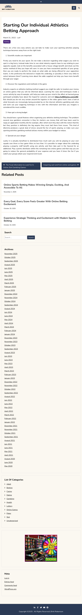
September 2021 (11, 437)
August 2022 (9, 396)
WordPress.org (10, 589)
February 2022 (10, 418)
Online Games (12, 510)
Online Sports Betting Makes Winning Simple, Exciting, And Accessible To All (36, 186)
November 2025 (10, 254)
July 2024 (8, 312)
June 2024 (8, 316)
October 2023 (9, 345)
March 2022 (9, 415)
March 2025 (9, 283)
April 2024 (8, 323)
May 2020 (8, 466)
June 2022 (8, 404)
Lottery (9, 506)
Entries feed (9, 582)
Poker (9, 513)
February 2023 (10, 374)
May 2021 (8, 451)
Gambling (10, 499)
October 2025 (9, 257)
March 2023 (9, 371)
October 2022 (9, 389)
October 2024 (9, 301)
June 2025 (8, 272)
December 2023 (10, 338)
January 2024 (9, 334)
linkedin (34, 607)
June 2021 (8, 448)
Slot (8, 517)
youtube (44, 607)
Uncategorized (12, 521)
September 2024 (11, 305)
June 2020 (8, 462)
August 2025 (9, 265)
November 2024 (10, 298)
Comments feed (10, 585)
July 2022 (8, 400)
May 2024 (8, 319)
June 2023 (8, 360)
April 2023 (8, 367)
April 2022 (8, 411)
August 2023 (9, 352)
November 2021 (10, 429)
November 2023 (10, 341)
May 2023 (8, 363)
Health (9, 502)
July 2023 (8, 356)
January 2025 (9, 290)
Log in (6, 578)
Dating (9, 495)
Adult (9, 484)
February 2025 (10, 287)
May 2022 (8, 407)
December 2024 (10, 294)
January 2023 (9, 378)
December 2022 (10, 382)
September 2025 (11, 261)
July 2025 (8, 268)
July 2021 (8, 444)
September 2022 (11, 393)
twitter (41, 607)
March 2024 (9, 327)
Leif (18, 38)
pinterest (47, 607)
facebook (38, 607)
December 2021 (10, 426)
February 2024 (10, 330)
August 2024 (9, 309)
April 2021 (8, 455)
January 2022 (9, 422)
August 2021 (9, 440)
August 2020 (9, 459)
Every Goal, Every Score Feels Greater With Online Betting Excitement (35, 203)
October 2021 (9, 433)
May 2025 (8, 276)
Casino (9, 491)
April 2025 (8, 279)
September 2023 (11, 349)
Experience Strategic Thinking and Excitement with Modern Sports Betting (40, 219)
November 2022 (10, 385)
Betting (6, 42)
